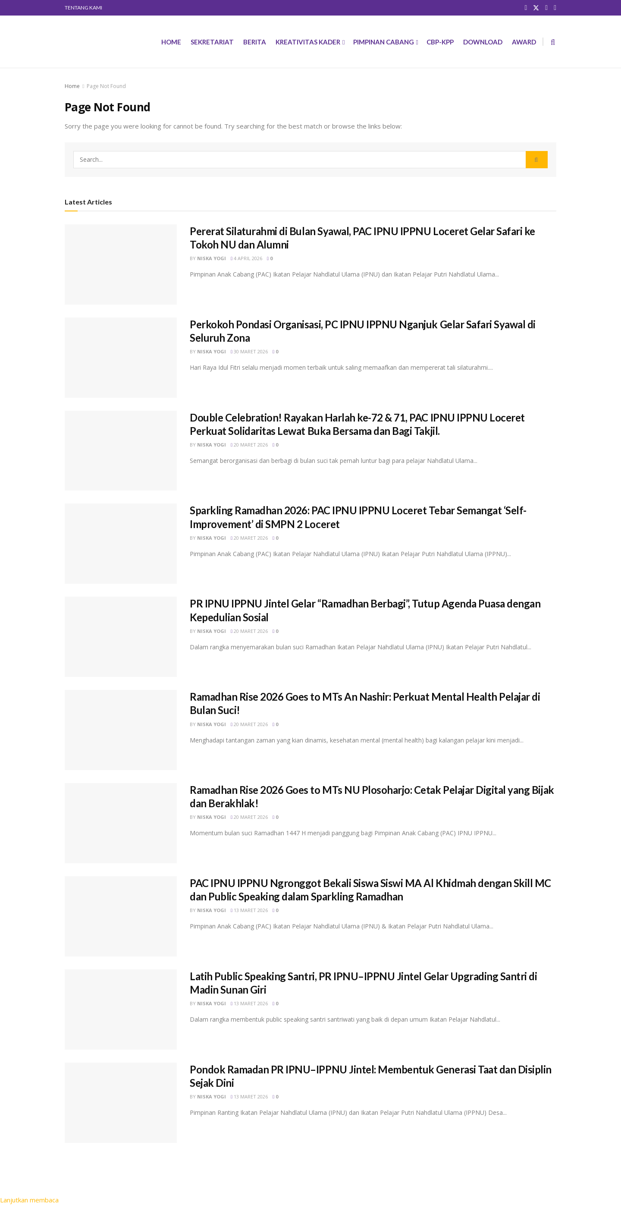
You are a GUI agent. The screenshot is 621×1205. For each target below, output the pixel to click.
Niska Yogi (211, 258)
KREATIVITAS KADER (308, 42)
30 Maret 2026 (249, 351)
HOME (171, 42)
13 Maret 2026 (249, 910)
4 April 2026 (246, 258)
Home (72, 86)
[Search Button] (537, 159)
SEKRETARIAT (212, 42)
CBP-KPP (440, 42)
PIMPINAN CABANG (383, 42)
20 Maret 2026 (249, 444)
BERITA (254, 42)
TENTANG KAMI (83, 7)
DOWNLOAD (482, 42)
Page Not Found (106, 86)
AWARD (524, 42)
